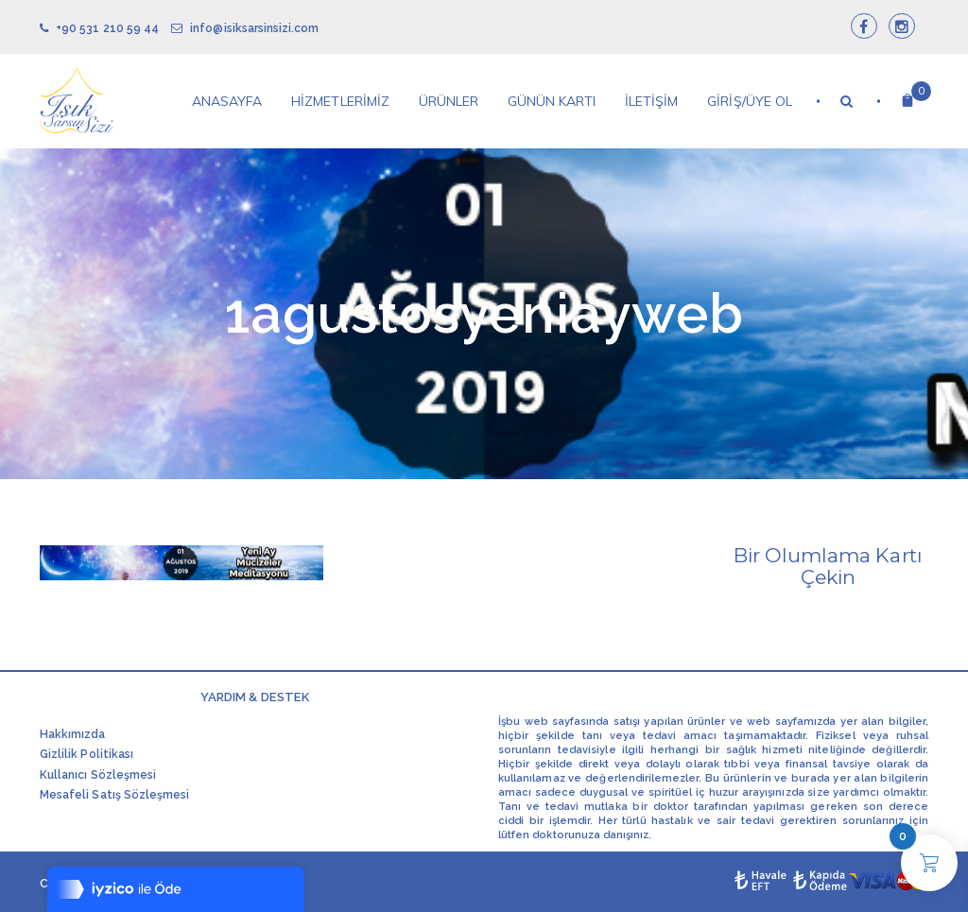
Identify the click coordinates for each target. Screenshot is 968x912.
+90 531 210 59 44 (99, 28)
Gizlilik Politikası (86, 754)
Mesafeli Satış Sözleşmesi (114, 794)
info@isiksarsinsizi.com (245, 28)
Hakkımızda (73, 734)
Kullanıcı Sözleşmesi (98, 775)
